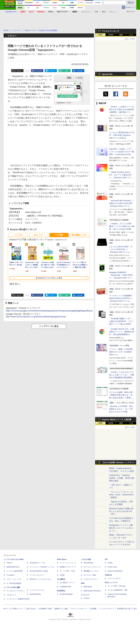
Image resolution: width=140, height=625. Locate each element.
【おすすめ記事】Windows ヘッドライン (118, 463)
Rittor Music (61, 559)
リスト (27, 71)
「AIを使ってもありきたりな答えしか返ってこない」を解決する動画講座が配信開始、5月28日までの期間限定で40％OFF (121, 377)
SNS (96, 12)
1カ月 (131, 35)
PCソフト (38, 235)
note (66, 71)
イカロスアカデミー (91, 579)
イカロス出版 (86, 559)
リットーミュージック (68, 563)
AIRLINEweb (88, 563)
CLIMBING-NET (66, 587)
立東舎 (62, 575)
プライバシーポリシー (79, 609)
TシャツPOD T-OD (67, 571)
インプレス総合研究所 (14, 571)
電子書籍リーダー (79, 235)
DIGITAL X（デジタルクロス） (41, 579)
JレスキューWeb (90, 575)
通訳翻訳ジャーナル (91, 571)
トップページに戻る (49, 326)
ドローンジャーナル (13, 579)
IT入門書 (59, 235)
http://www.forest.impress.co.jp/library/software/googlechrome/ (36, 316)
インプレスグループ (106, 609)
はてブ (52, 71)
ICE (106, 559)
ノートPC (18, 235)
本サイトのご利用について (13, 609)
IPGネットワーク (111, 583)
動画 (103, 12)
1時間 (100, 35)
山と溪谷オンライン (67, 583)
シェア (39, 71)
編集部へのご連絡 (61, 609)
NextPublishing (35, 594)
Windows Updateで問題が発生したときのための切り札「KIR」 (121, 511)
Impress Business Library (39, 571)
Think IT (9, 563)
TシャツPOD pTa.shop (116, 586)
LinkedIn (80, 71)
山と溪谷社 (61, 579)
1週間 (121, 35)
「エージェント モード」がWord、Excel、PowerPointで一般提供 (121, 494)
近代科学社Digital (66, 594)
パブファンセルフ (114, 578)
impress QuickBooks (115, 571)
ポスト (19, 71)
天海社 (110, 563)
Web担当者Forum (12, 567)
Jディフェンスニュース (92, 567)
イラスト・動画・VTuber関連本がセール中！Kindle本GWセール (120, 352)
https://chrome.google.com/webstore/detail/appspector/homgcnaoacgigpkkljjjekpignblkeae (49, 311)
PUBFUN (108, 575)
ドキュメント (86, 12)
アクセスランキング (110, 31)
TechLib (86, 598)
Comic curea (112, 567)
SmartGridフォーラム (37, 563)
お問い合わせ (31, 609)
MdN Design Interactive (92, 591)
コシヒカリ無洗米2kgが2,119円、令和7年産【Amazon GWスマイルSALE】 (121, 135)
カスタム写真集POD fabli (117, 590)
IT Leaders (10, 575)
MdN (82, 583)
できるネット (11, 595)
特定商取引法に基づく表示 (127, 609)
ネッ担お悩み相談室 (13, 583)
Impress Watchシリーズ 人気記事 (116, 419)
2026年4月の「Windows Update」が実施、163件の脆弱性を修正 (121, 478)
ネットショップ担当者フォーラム (42, 567)
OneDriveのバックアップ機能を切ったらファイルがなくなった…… (121, 528)
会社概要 (93, 609)
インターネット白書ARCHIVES (18, 599)
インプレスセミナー (37, 575)
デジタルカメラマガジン (15, 591)
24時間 (110, 35)
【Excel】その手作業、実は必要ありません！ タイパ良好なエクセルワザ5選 (121, 409)
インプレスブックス (37, 590)
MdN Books (88, 587)
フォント (112, 12)
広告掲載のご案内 (45, 609)
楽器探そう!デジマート (68, 567)
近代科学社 (61, 591)
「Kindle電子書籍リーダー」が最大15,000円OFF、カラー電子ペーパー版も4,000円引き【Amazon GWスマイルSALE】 (121, 324)
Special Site (107, 74)
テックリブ (85, 595)
